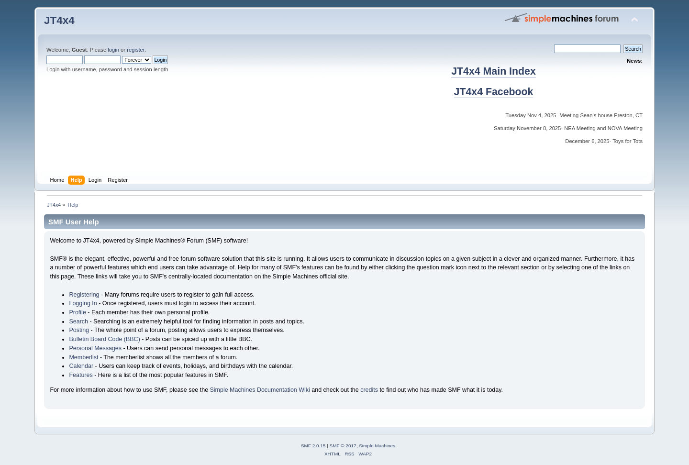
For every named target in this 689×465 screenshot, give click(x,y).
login (113, 50)
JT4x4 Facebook (493, 92)
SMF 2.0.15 (313, 445)
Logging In (83, 303)
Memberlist (83, 357)
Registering (84, 294)
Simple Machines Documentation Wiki (260, 390)
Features (80, 375)
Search (78, 321)
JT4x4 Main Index (493, 71)
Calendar (81, 366)
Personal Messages (95, 348)
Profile (77, 312)
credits (369, 390)
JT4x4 (59, 20)
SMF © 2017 (343, 445)
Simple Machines (377, 445)
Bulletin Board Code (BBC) (104, 339)
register (135, 50)
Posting (79, 330)
